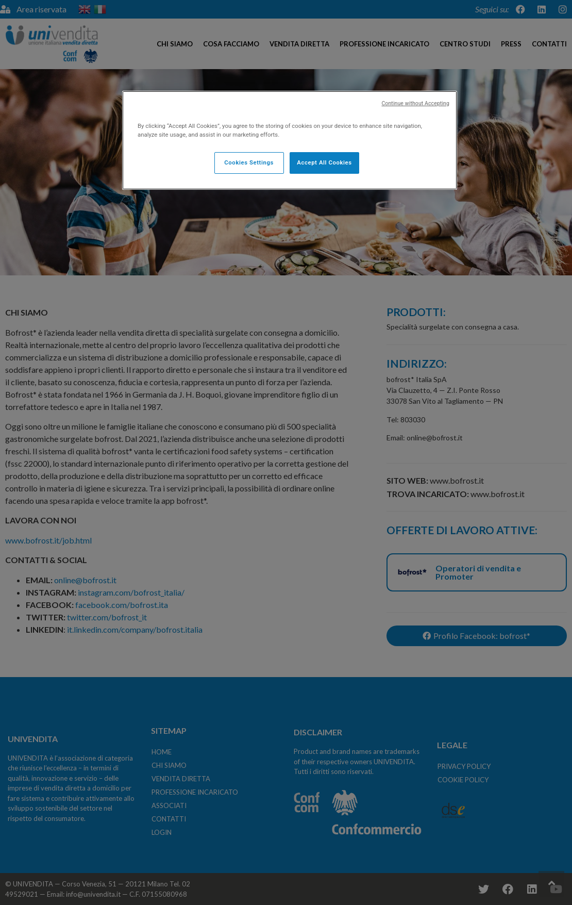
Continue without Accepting (415, 103)
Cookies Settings (249, 162)
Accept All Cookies (324, 162)
